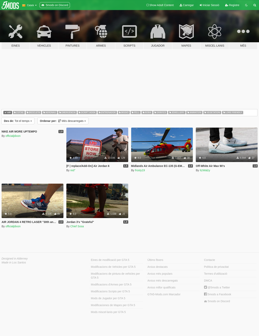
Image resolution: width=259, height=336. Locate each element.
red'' (72, 170)
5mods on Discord (217, 301)
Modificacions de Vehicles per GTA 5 (113, 266)
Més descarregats (63, 120)
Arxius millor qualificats (161, 287)
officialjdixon (13, 135)
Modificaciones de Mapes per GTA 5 (113, 305)
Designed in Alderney (15, 258)
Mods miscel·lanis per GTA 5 (108, 312)
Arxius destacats (158, 266)
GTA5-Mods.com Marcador (164, 294)
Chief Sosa (77, 226)
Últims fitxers (155, 259)
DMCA (208, 280)
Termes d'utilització (215, 273)
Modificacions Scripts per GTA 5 (110, 291)
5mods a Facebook (217, 294)
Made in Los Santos (14, 262)
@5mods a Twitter (217, 287)
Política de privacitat (216, 266)
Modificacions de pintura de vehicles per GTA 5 (115, 275)
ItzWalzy (205, 170)
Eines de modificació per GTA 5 (110, 259)
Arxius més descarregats (163, 280)
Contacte (209, 259)
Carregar (187, 5)
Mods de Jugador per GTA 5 (108, 298)
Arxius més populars (160, 273)
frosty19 (140, 170)
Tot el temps (18, 120)
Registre (232, 5)
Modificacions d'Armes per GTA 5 (111, 284)
